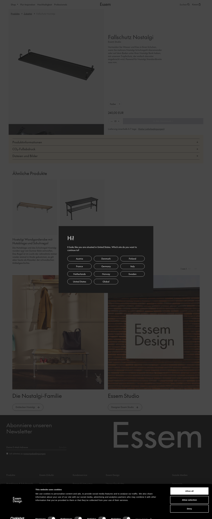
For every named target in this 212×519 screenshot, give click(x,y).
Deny (189, 503)
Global (106, 281)
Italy (132, 266)
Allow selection (189, 495)
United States (79, 281)
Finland (132, 258)
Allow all (189, 486)
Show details (142, 514)
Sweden (132, 273)
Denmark (106, 258)
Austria (79, 258)
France (79, 266)
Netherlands (79, 273)
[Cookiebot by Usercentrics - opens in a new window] (17, 514)
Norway (106, 273)
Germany (106, 266)
